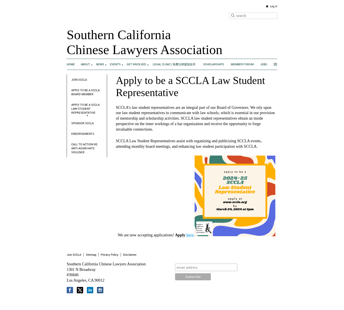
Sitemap (91, 255)
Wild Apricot (241, 301)
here (190, 235)
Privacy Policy (109, 255)
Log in (273, 6)
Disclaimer (129, 255)
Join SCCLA (74, 255)
